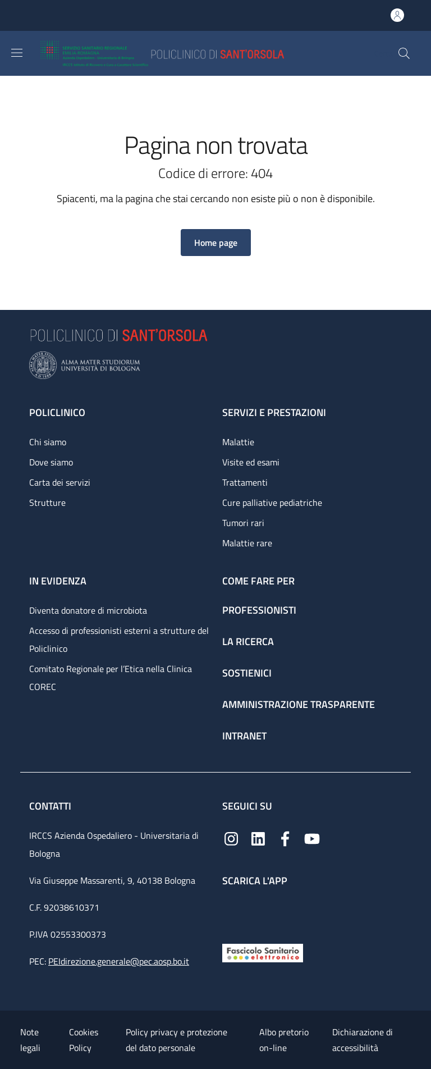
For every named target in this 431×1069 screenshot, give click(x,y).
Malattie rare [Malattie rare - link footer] (247, 543)
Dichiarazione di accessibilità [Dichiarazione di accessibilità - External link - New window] (362, 1039)
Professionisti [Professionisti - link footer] (259, 610)
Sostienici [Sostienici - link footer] (247, 672)
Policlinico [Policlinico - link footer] (57, 412)
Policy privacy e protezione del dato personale (176, 1039)
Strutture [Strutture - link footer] (47, 502)
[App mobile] (231, 912)
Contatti (51, 806)
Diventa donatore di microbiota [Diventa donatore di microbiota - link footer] (88, 610)
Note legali (30, 1039)
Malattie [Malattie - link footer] (238, 442)
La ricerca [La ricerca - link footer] (248, 641)
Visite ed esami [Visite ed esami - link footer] (250, 462)
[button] (404, 53)
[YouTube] (312, 838)
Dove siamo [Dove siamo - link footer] (51, 462)
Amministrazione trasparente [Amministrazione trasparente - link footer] (298, 704)
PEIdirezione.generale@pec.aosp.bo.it (118, 961)
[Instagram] (231, 838)
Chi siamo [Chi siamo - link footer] (47, 442)
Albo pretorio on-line (284, 1039)
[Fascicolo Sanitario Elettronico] (262, 952)
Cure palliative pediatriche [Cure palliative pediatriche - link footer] (272, 502)
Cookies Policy (83, 1039)
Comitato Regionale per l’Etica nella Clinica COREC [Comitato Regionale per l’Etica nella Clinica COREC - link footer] (110, 677)
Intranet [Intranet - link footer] (244, 735)
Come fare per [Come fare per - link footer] (258, 580)
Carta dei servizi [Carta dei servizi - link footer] (59, 482)
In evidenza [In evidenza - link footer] (57, 580)
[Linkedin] (258, 838)
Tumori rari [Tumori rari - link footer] (243, 522)
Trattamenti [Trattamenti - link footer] (245, 482)
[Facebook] (285, 838)
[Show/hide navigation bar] (17, 52)
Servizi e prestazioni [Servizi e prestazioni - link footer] (274, 412)
